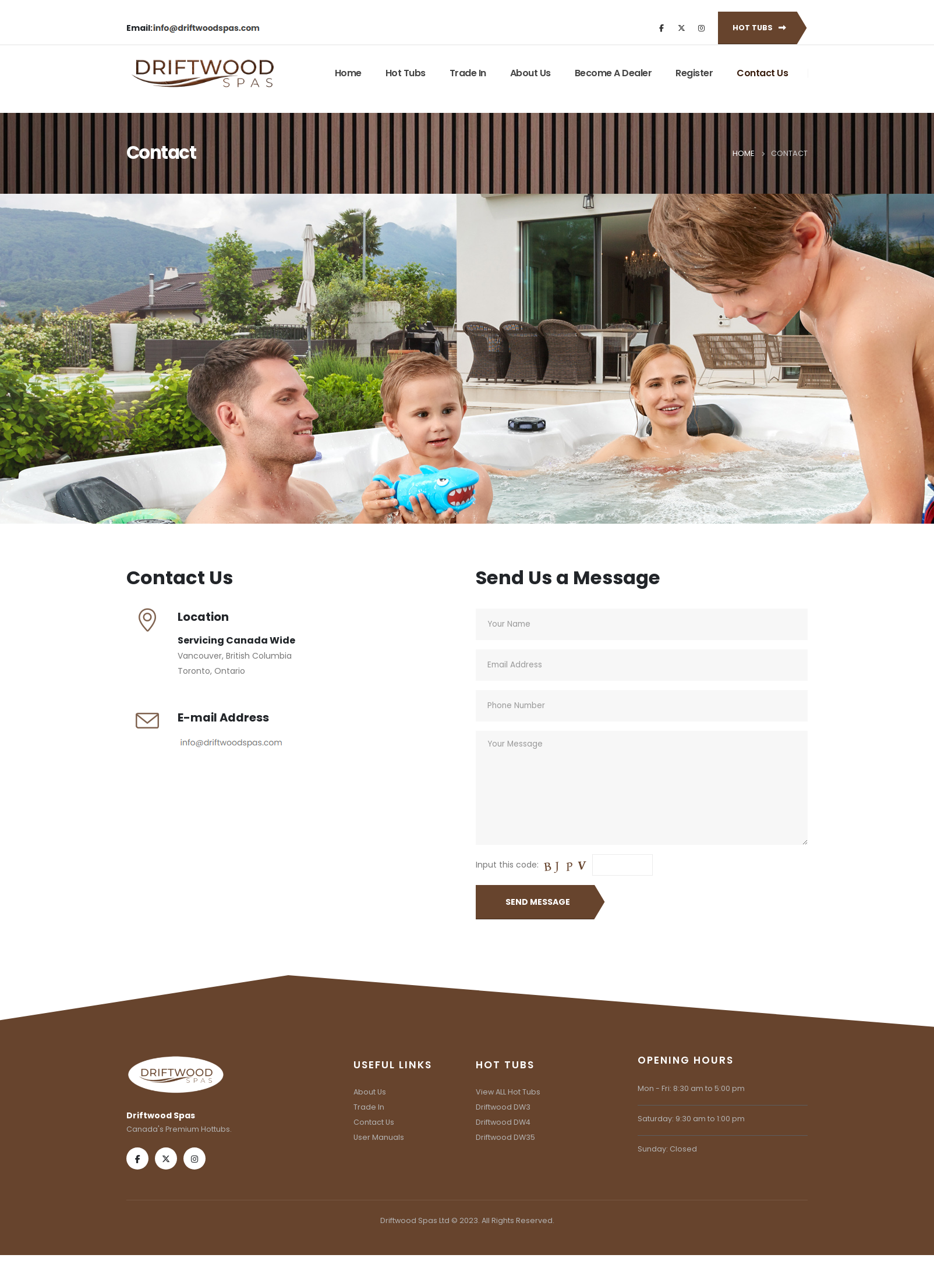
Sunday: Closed (667, 1149)
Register (694, 73)
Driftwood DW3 (503, 1107)
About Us (530, 73)
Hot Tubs (759, 28)
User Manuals (378, 1137)
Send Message (537, 902)
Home (348, 73)
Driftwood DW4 (503, 1122)
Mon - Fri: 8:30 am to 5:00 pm (691, 1088)
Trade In (468, 73)
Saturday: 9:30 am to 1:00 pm (691, 1119)
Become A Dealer (613, 73)
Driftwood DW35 (505, 1137)
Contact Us (762, 73)
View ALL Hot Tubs (508, 1092)
